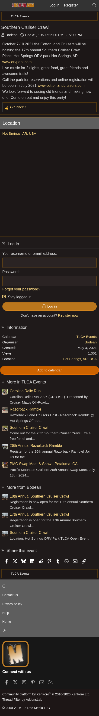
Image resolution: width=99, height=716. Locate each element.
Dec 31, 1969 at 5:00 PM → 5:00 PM (53, 35)
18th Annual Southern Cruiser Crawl (39, 496)
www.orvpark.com (17, 62)
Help (5, 613)
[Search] (94, 5)
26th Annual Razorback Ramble (36, 446)
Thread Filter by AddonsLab (22, 699)
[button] (48, 586)
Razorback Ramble (25, 409)
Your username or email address (29, 253)
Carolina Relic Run (25, 391)
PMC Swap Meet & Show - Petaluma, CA (44, 464)
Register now (68, 315)
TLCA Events (86, 337)
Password (10, 272)
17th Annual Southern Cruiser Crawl (39, 514)
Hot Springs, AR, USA (19, 133)
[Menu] (5, 5)
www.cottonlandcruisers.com (61, 85)
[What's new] (85, 5)
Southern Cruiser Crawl (29, 428)
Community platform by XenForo (46, 694)
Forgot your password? (21, 289)
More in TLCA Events (26, 382)
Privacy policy (12, 604)
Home (6, 621)
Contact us (10, 595)
